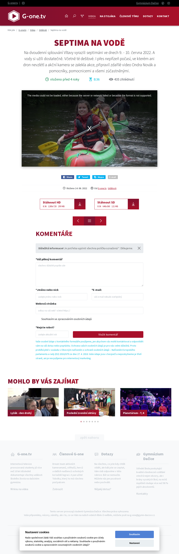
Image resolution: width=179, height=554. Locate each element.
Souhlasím (134, 534)
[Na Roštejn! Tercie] (78, 220)
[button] (81, 421)
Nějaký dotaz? (102, 489)
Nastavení (134, 543)
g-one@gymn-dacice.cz (142, 515)
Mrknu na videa (19, 489)
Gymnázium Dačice (147, 3)
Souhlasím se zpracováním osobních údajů (66, 319)
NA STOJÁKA (107, 16)
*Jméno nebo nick (47, 289)
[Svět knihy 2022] (100, 220)
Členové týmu (129, 16)
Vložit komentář (108, 334)
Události (112, 188)
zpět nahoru (89, 437)
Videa (92, 16)
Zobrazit (57, 489)
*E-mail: (97, 289)
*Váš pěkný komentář (49, 259)
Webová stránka (46, 303)
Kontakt (163, 16)
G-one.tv (13, 3)
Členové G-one (71, 453)
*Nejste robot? (45, 327)
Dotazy (148, 16)
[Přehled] (89, 220)
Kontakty (142, 493)
